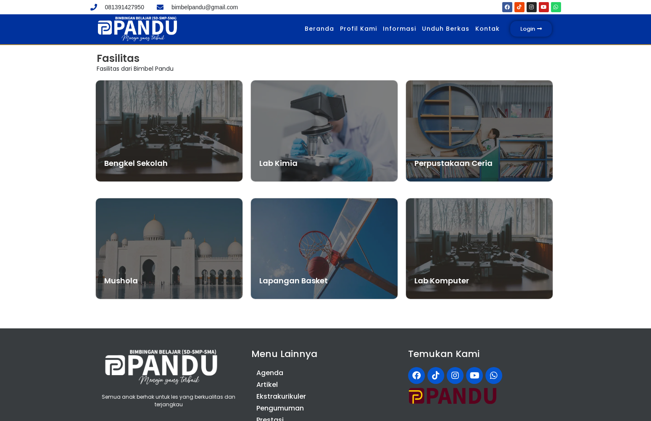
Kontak (487, 28)
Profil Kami (358, 28)
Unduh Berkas (445, 28)
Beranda (319, 28)
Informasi (399, 28)
